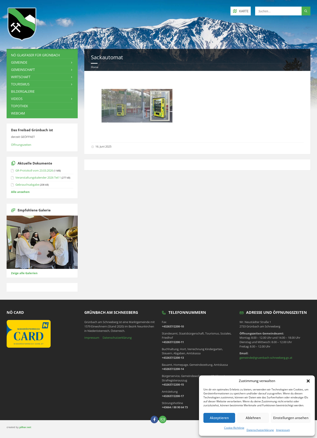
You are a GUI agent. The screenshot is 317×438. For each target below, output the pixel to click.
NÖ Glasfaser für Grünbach (35, 55)
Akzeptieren (219, 418)
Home (94, 67)
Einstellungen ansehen (290, 418)
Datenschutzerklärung (260, 430)
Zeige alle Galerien (24, 273)
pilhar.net (25, 427)
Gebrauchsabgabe (27, 185)
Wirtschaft (20, 77)
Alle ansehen (20, 192)
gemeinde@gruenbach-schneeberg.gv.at (266, 358)
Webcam (18, 113)
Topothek (19, 106)
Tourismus (20, 84)
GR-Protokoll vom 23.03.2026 (34, 170)
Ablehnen (252, 418)
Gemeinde (19, 62)
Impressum (283, 430)
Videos (16, 98)
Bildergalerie (23, 91)
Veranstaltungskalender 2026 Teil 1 (38, 177)
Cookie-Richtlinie (234, 428)
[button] (308, 381)
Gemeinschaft (23, 69)
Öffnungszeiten (21, 145)
